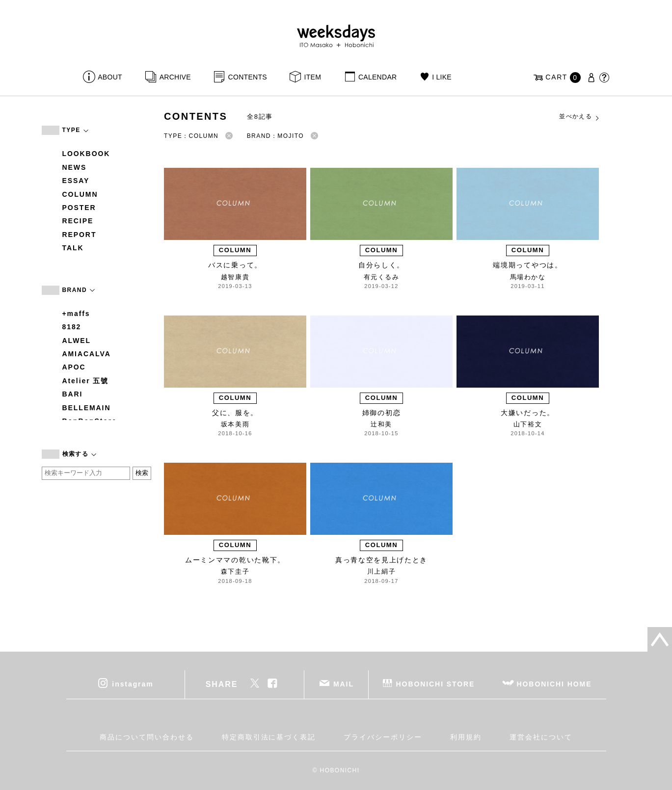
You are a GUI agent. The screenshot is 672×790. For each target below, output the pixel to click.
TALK (73, 248)
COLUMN (80, 194)
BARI (72, 394)
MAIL (343, 684)
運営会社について (541, 737)
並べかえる (579, 117)
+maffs (76, 313)
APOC (74, 367)
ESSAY (76, 180)
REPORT (79, 234)
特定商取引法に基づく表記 (269, 737)
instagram (132, 684)
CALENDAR (377, 77)
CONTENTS (247, 77)
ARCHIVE (175, 77)
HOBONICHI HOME (554, 684)
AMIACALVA (86, 354)
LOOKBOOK (86, 154)
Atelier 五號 (85, 381)
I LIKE (442, 77)
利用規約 (466, 737)
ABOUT (110, 77)
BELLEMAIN (86, 408)
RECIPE (78, 221)
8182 (71, 327)
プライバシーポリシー (383, 737)
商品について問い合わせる (146, 737)
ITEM (313, 77)
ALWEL (76, 340)
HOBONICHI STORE (435, 684)
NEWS (74, 167)
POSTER (79, 207)
